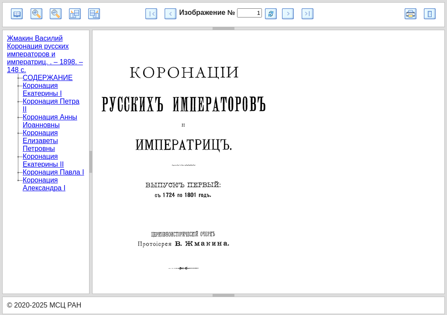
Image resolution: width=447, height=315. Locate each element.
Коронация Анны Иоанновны (50, 121)
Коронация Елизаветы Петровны (40, 140)
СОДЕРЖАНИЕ (47, 77)
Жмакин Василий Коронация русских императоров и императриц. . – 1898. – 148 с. (45, 54)
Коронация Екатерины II (43, 160)
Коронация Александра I (44, 184)
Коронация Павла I (53, 172)
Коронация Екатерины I (42, 89)
